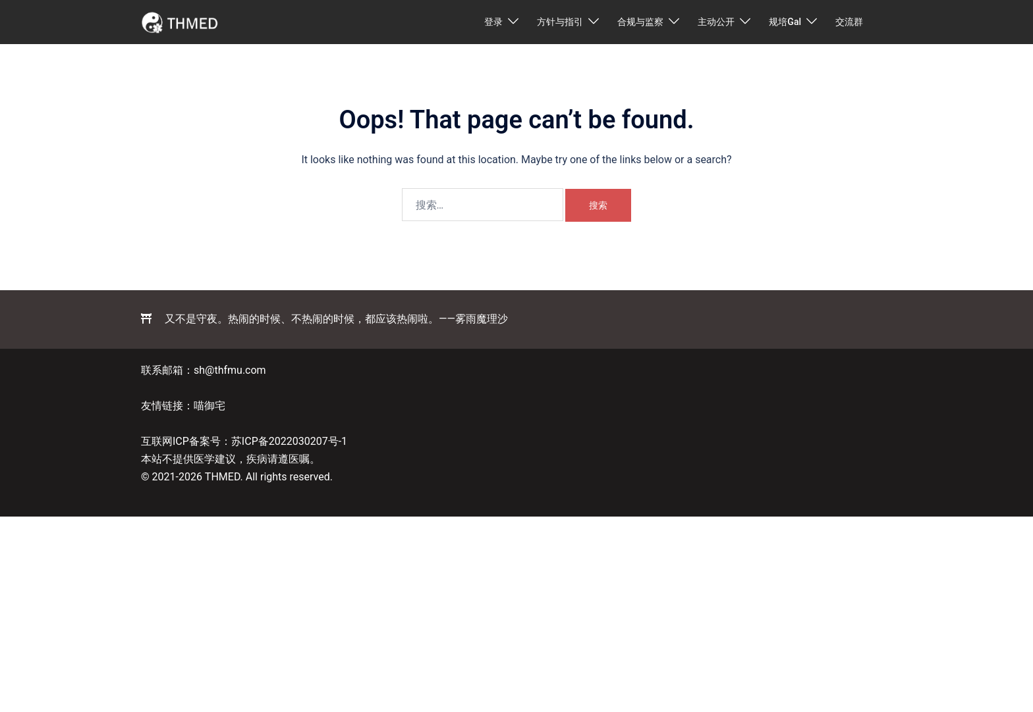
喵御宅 (209, 405)
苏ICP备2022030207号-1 (289, 441)
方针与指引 (560, 21)
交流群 (849, 21)
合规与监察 (640, 21)
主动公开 (716, 21)
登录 (493, 21)
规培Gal (785, 21)
